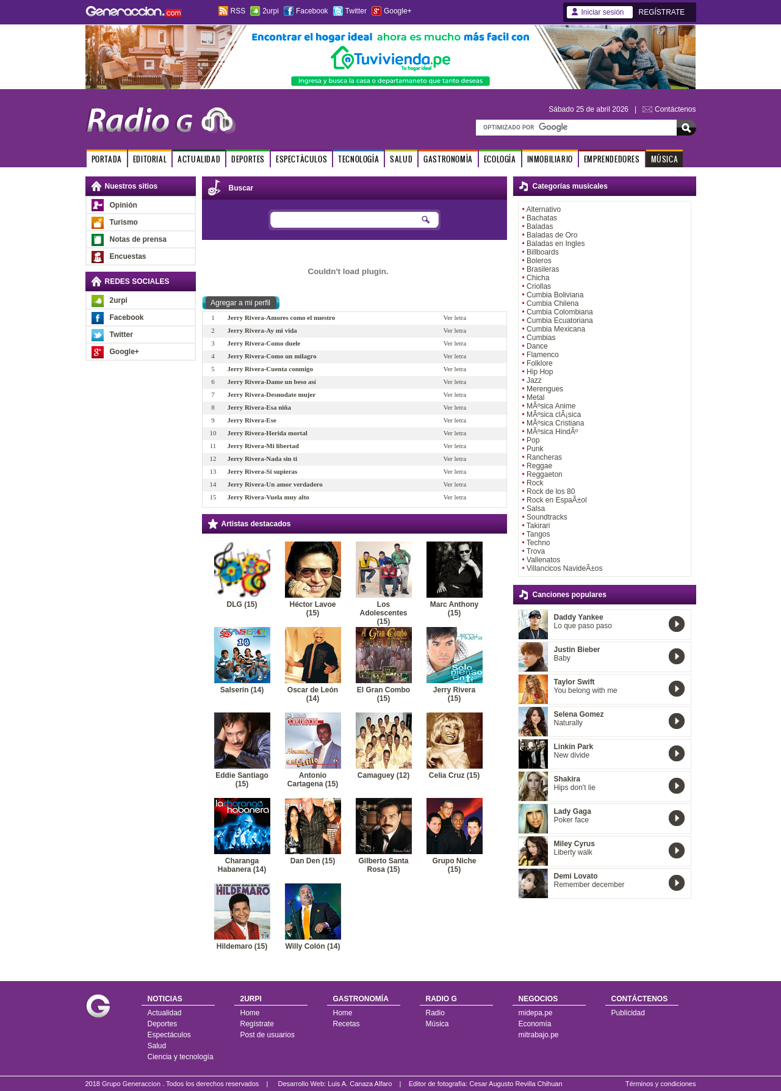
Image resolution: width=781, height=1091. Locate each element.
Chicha (538, 278)
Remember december (589, 884)
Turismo (124, 222)
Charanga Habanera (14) (242, 865)
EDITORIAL (150, 159)
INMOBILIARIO (550, 159)
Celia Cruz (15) (454, 775)
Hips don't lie (575, 787)
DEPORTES (248, 159)
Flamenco (543, 354)
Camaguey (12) (383, 775)
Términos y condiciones (660, 1083)
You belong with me (585, 690)
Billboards (543, 252)
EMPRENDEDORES (612, 159)
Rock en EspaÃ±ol (557, 500)
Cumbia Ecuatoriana (560, 320)
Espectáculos (169, 1035)
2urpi (270, 11)
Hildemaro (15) (242, 946)
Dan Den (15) (312, 861)
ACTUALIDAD (199, 159)
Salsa (536, 508)
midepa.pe (536, 1013)
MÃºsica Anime (551, 406)
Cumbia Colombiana (560, 312)
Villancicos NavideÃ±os (564, 568)
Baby (562, 658)
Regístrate (257, 1024)
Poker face (571, 820)
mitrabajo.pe (539, 1035)
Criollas (539, 286)
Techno (538, 542)
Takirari (538, 525)
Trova (536, 551)
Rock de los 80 (551, 491)
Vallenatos (543, 560)
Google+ (398, 11)
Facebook (312, 11)
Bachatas (542, 218)
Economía (535, 1024)
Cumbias (541, 337)
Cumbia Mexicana (556, 329)
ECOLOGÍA (500, 159)
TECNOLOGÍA (358, 159)
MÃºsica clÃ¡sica (554, 414)
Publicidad (628, 1013)
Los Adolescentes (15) (383, 613)
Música (437, 1024)
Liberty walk (573, 852)
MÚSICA (664, 159)
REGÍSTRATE (662, 12)
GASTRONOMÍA (448, 159)
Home (250, 1013)
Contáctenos (675, 109)
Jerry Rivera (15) (454, 694)
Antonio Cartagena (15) (312, 779)
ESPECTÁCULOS (301, 159)
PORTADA (107, 159)
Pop (533, 440)
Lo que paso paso (583, 626)
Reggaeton (545, 474)
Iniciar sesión (602, 12)
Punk (535, 448)
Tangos (538, 534)
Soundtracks (547, 517)
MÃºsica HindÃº (552, 431)
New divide (572, 755)
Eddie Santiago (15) (241, 779)
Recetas (346, 1024)
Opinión (123, 205)
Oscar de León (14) (312, 694)
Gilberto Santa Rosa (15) (383, 865)
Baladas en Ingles (556, 243)
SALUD (401, 159)
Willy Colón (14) (313, 946)
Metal (535, 397)
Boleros (539, 260)
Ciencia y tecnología (181, 1057)
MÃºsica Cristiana (555, 423)
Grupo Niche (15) (454, 865)
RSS (238, 11)
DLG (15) (241, 604)
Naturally (568, 723)
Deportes (163, 1024)
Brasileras (543, 269)
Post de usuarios (267, 1035)
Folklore (540, 363)
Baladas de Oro (552, 235)
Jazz (534, 380)
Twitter (356, 11)
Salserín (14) (242, 690)
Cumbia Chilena (552, 303)
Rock (535, 483)
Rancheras (544, 457)
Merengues (545, 389)
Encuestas (128, 256)
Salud (157, 1046)
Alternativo (543, 209)
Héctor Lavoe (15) (312, 608)
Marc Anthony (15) (454, 608)
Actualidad (165, 1013)
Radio (435, 1013)
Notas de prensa (138, 239)
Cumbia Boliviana (555, 295)
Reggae (539, 466)
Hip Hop (540, 372)
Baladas (540, 226)
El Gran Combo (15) (383, 694)
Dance (537, 346)
